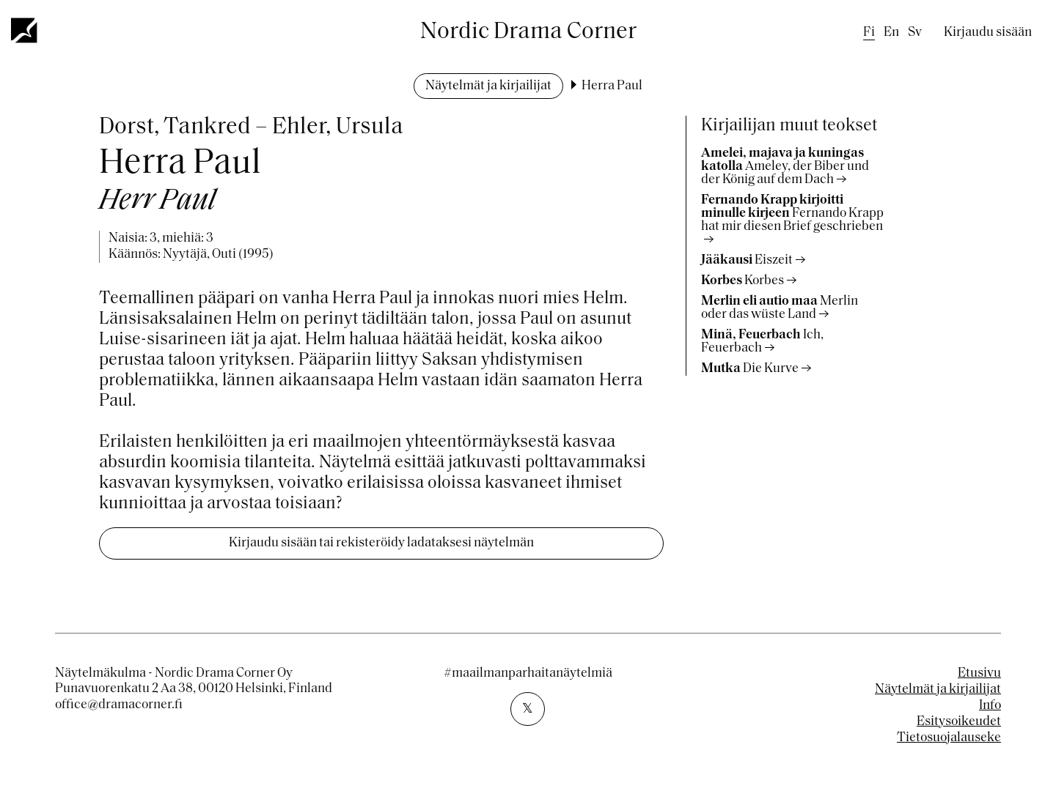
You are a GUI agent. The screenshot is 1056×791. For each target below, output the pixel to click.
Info (990, 706)
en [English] (891, 33)
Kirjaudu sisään (988, 33)
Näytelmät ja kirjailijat (488, 86)
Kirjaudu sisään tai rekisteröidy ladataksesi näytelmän (381, 543)
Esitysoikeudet (959, 722)
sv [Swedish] (915, 33)
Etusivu (979, 673)
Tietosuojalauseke (949, 738)
